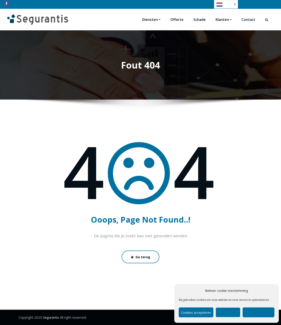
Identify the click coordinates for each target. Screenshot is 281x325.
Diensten (151, 19)
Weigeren (228, 312)
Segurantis (50, 317)
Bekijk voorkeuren (258, 312)
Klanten (224, 19)
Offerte (177, 19)
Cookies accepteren (196, 312)
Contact (248, 19)
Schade (199, 19)
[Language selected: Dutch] (226, 4)
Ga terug (140, 257)
